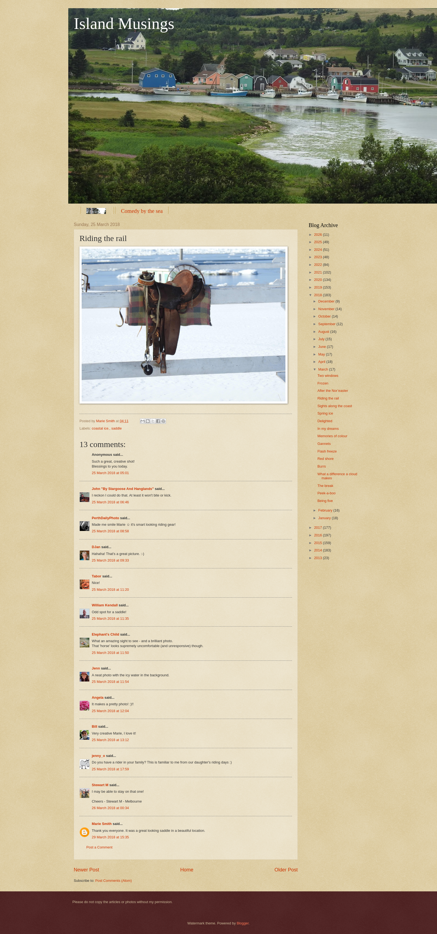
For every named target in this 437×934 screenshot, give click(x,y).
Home (186, 870)
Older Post (286, 870)
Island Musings (124, 23)
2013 (318, 558)
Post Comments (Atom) (113, 881)
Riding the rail (328, 398)
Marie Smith (102, 824)
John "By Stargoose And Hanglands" (123, 489)
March (323, 369)
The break (325, 486)
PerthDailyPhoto (105, 518)
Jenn (96, 668)
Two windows (327, 376)
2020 (318, 280)
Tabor (96, 576)
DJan (96, 547)
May (322, 354)
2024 (318, 250)
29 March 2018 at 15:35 (110, 837)
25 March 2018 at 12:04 (110, 711)
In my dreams (328, 429)
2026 (318, 235)
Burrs (321, 466)
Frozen (322, 383)
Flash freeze (327, 451)
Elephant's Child (105, 634)
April (322, 362)
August (324, 332)
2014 (318, 550)
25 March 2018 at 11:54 (110, 682)
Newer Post (86, 870)
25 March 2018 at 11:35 (110, 618)
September (327, 324)
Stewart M (100, 785)
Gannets (324, 444)
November (326, 309)
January (325, 518)
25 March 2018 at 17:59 (110, 769)
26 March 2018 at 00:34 (110, 808)
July (321, 339)
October (325, 316)
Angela (98, 697)
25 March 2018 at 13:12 (110, 740)
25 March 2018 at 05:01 (110, 473)
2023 (318, 257)
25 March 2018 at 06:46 (110, 502)
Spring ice (325, 413)
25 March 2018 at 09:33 (110, 560)
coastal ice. (100, 428)
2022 (318, 265)
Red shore (325, 459)
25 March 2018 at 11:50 (110, 653)
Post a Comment (99, 847)
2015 (318, 543)
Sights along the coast (334, 406)
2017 (318, 527)
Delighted (324, 421)
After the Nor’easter (332, 391)
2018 (318, 295)
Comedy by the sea (142, 211)
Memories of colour (332, 436)
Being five (325, 501)
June (322, 347)
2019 (318, 287)
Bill (94, 726)
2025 (318, 242)
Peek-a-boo (326, 493)
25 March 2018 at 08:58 (110, 531)
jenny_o (98, 756)
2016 (318, 535)
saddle (116, 428)
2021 (318, 272)
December (326, 301)
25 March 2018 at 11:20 (110, 590)
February (325, 510)
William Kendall (105, 605)
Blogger (243, 923)
